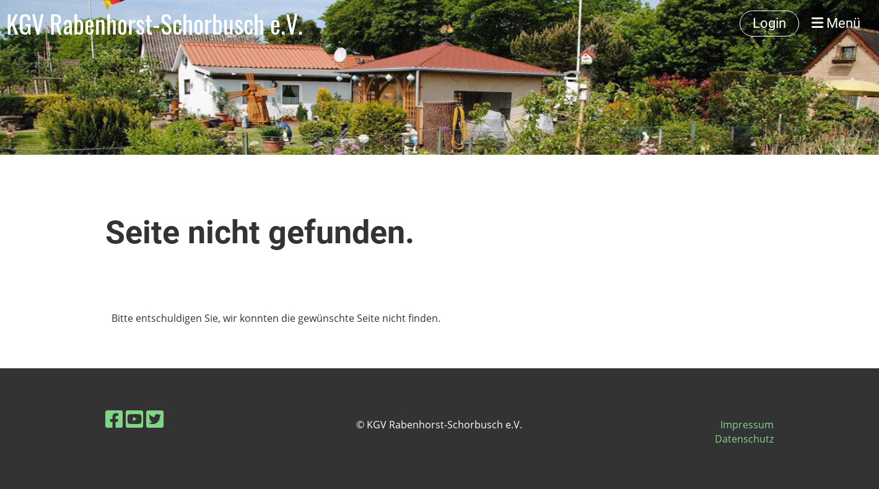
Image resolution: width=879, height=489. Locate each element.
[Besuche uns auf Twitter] (155, 418)
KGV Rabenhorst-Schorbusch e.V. (154, 23)
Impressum (747, 424)
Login (769, 23)
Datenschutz (744, 439)
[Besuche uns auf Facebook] (114, 418)
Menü (835, 23)
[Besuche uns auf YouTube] (134, 418)
